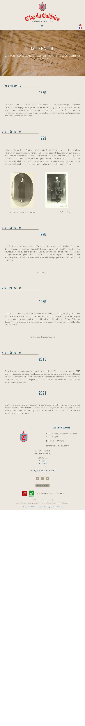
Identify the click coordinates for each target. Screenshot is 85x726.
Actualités (42, 458)
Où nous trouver (42, 451)
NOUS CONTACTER (42, 485)
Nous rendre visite (42, 454)
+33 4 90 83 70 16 (56, 441)
